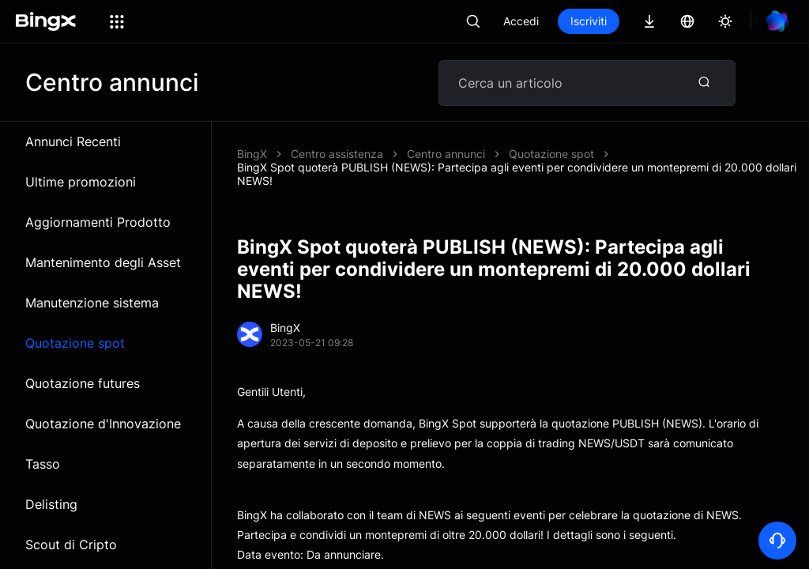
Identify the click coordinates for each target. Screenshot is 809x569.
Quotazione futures (82, 383)
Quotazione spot (75, 343)
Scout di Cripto (71, 544)
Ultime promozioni (80, 182)
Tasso (42, 464)
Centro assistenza (337, 153)
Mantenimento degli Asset (103, 262)
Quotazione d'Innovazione (103, 423)
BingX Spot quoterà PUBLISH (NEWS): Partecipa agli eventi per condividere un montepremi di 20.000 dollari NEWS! (516, 173)
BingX (252, 153)
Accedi (521, 21)
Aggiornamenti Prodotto (98, 222)
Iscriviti (588, 21)
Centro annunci (446, 153)
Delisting (51, 504)
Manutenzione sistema (92, 303)
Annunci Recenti (73, 141)
